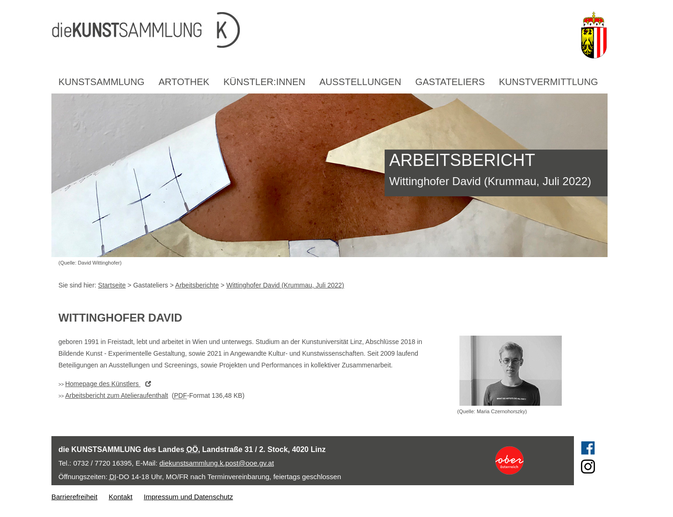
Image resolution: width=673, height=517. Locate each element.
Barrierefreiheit (74, 497)
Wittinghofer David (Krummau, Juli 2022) (285, 285)
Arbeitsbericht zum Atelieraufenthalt (116, 395)
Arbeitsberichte (197, 285)
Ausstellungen (360, 82)
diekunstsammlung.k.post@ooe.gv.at (216, 463)
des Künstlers (110, 384)
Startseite (112, 285)
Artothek (183, 82)
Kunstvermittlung (548, 82)
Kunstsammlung (101, 82)
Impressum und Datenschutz (188, 497)
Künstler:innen (264, 82)
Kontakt (121, 497)
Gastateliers (450, 82)
